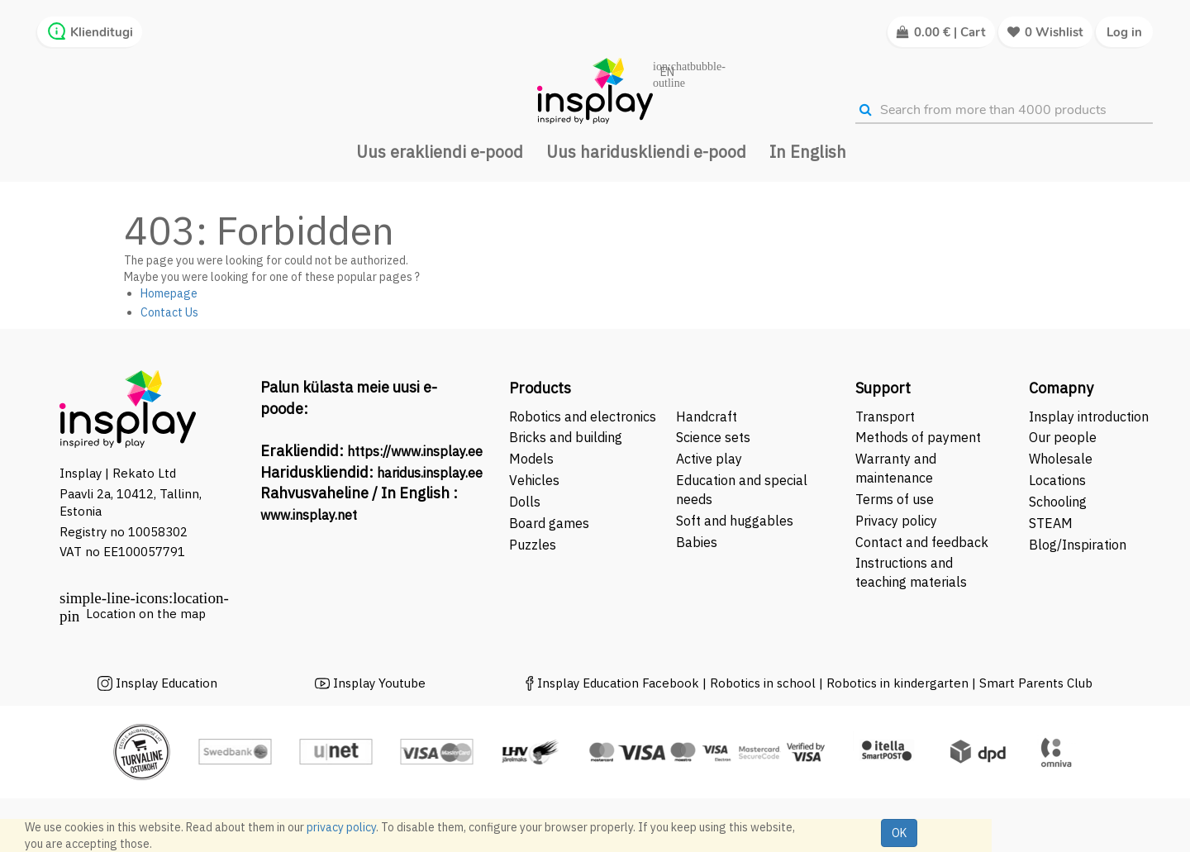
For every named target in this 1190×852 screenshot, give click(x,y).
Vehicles (534, 480)
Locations (1057, 480)
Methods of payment (918, 437)
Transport (885, 416)
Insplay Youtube (379, 683)
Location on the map (146, 613)
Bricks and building (565, 437)
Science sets (715, 437)
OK (899, 833)
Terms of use (894, 499)
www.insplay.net (308, 515)
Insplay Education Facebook (618, 683)
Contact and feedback (921, 542)
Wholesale (1060, 458)
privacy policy (341, 827)
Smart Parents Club (1035, 683)
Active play (709, 458)
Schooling (1058, 501)
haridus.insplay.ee (430, 472)
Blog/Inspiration (1077, 544)
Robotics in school (763, 683)
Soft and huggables (734, 520)
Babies (696, 542)
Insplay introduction (1089, 416)
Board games (549, 523)
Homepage (169, 293)
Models (531, 458)
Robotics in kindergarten (899, 683)
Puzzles (532, 544)
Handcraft (706, 416)
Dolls (524, 501)
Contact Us (169, 312)
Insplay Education (166, 683)
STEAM (1051, 523)
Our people (1063, 437)
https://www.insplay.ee (415, 451)
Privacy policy (896, 520)
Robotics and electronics (582, 416)
